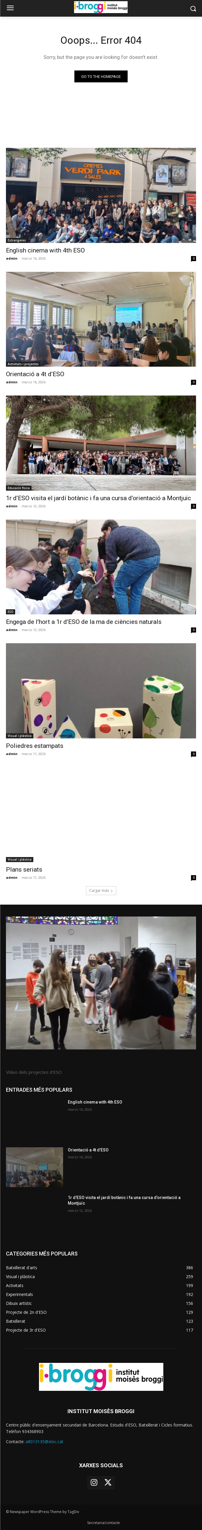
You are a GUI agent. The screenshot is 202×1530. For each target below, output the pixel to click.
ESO (10, 612)
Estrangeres (17, 240)
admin (12, 258)
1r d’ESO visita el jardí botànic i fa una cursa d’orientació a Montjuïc (98, 498)
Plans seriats (24, 869)
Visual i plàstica (20, 736)
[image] (101, 983)
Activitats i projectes (23, 364)
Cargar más (101, 890)
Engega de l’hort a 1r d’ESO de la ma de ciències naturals (84, 621)
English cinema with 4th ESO (45, 250)
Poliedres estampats (34, 745)
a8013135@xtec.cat (44, 1441)
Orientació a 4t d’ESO (35, 374)
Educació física (19, 488)
